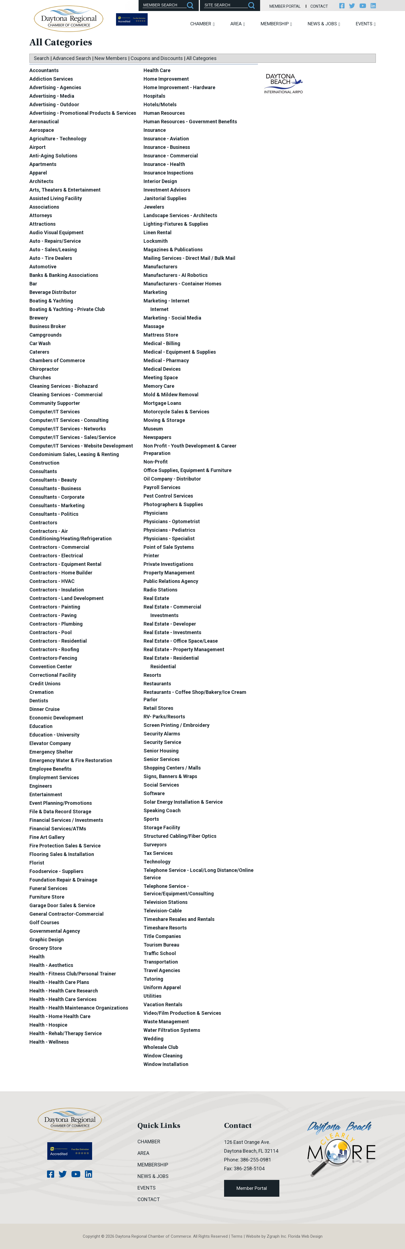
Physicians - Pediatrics (169, 530)
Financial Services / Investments (66, 820)
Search (41, 58)
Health (37, 956)
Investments (164, 615)
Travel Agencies (162, 970)
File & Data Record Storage (60, 811)
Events (366, 24)
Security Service (162, 742)
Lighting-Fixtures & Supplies (176, 224)
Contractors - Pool (50, 632)
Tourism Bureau (161, 945)
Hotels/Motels (160, 104)
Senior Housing (161, 751)
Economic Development (56, 718)
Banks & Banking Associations (63, 275)
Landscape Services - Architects (180, 215)
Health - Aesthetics (51, 965)
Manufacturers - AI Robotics (176, 275)
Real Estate (156, 598)
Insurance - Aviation (166, 138)
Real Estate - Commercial (172, 607)
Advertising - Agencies (55, 87)
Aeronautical (44, 121)
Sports (151, 819)
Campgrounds (45, 335)
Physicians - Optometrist (172, 521)
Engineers (40, 786)
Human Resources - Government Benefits (190, 121)
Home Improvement (166, 79)
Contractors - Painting (54, 607)
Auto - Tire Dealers (50, 258)
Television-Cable (163, 910)
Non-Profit (156, 462)
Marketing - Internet (166, 301)
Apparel (38, 173)
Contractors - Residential (58, 641)
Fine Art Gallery (47, 837)
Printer (151, 555)
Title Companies (162, 936)
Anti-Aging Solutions (53, 156)
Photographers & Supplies (173, 504)
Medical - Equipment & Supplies (180, 352)
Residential (163, 666)
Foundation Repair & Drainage (63, 880)
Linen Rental (158, 232)
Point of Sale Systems (169, 547)
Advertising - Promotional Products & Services (82, 113)
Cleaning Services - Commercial (66, 394)
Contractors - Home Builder (60, 573)
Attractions (42, 224)
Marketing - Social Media (172, 318)
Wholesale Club (161, 1047)
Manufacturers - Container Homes (182, 284)
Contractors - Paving (53, 615)
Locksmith (156, 241)
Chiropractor (44, 369)
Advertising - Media (51, 96)
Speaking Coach (162, 810)
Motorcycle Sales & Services (176, 411)
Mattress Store (161, 335)
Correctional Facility (52, 675)
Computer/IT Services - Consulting (69, 420)
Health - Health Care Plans (59, 982)
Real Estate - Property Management (184, 649)
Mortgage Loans (162, 403)
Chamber (202, 24)
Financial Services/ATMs (57, 828)
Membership (276, 24)
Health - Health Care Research (63, 991)
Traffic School (160, 953)
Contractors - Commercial (59, 547)
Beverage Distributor (52, 292)
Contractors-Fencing (53, 658)
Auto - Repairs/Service (55, 241)
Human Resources (164, 113)
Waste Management (166, 1021)
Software (154, 793)
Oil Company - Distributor (172, 479)
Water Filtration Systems (172, 1030)
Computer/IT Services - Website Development (81, 446)
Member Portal (285, 6)
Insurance (155, 130)
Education (41, 726)
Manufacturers (160, 266)
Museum (153, 429)
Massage (154, 326)
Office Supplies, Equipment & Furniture (188, 470)
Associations (44, 207)
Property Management (169, 573)
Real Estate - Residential (171, 658)
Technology (157, 862)
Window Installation (166, 1064)
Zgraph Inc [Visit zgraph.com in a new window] (276, 1236)
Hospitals (154, 96)
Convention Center (50, 666)
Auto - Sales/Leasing (53, 249)
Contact (319, 6)
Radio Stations (160, 590)
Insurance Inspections (168, 173)
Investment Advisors (167, 190)
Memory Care (159, 386)
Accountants (44, 70)
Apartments (42, 164)
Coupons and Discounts (157, 58)
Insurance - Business (167, 147)
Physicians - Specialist (169, 538)
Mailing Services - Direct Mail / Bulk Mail (189, 258)
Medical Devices (162, 369)
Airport (37, 147)
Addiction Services (51, 79)
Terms (237, 1236)
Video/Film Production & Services (182, 1013)
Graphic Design (46, 939)
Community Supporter (54, 403)
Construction (44, 463)
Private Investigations (168, 564)
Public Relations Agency (171, 581)
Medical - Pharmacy (166, 360)
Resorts (152, 675)
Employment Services (54, 777)
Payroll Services (162, 487)
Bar (33, 284)
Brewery (38, 318)
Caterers (39, 352)
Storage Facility (162, 827)
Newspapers (157, 437)
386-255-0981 (255, 1160)
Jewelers (154, 207)
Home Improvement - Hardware (179, 87)
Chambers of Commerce (57, 360)
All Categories (201, 58)
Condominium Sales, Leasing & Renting (74, 454)
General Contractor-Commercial (66, 914)
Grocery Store (45, 948)
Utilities (152, 996)
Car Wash (40, 343)
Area (237, 24)
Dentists (38, 700)
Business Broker (47, 326)
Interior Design (160, 181)
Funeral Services (48, 888)
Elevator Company (50, 743)
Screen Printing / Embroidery (177, 725)
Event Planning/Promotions (60, 803)
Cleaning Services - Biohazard (63, 386)
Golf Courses (44, 922)
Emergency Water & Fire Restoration (70, 760)
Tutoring (153, 979)
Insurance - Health (164, 164)
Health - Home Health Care (59, 1016)
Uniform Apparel (162, 987)
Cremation (41, 692)
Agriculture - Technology (57, 138)
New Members (111, 58)
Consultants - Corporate (56, 497)
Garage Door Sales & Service (62, 905)
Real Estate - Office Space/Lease (181, 641)
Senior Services (162, 759)
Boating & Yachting (51, 301)
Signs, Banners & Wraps (170, 776)
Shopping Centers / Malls (172, 768)
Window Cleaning (163, 1056)
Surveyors (155, 844)
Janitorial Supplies (165, 198)
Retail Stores (158, 708)
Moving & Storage (164, 420)
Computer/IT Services (54, 411)
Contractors (43, 522)
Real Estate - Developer (170, 624)
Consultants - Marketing (57, 505)
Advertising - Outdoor (54, 104)
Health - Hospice (48, 1025)
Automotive (42, 266)
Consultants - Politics (53, 514)
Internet (159, 309)
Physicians (156, 513)
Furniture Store (46, 897)
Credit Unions (44, 683)
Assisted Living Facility (55, 198)
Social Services (161, 785)
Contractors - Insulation (56, 590)
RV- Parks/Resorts (164, 716)
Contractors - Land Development (66, 598)
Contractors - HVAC (52, 581)
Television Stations (166, 902)
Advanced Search (72, 58)
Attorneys (40, 215)
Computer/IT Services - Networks (67, 429)
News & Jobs (324, 24)
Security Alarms (162, 734)
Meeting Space (161, 377)
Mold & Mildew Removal (171, 394)
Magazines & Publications (173, 249)
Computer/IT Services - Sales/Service (72, 437)
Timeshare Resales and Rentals (179, 919)
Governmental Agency (54, 931)
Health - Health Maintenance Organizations (78, 1008)
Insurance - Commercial (171, 156)
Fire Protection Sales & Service (65, 846)
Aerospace (41, 130)
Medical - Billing (162, 343)
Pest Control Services (168, 496)
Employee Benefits (50, 769)
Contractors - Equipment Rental (65, 564)
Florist (36, 863)
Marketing (155, 292)
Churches (40, 377)
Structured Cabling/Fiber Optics (180, 836)
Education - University (54, 735)
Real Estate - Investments (172, 632)
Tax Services (158, 853)
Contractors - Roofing (54, 649)
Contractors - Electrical (56, 555)
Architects (41, 181)
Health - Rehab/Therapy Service (65, 1033)
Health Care (157, 70)
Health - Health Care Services (63, 999)
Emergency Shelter (51, 752)
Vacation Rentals (163, 1004)
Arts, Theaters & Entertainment (65, 190)
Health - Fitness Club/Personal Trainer (72, 974)
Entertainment (45, 794)
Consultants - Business (55, 488)
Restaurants (157, 683)
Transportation (161, 962)
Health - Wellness (49, 1042)
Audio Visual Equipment (56, 232)
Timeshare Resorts (165, 928)
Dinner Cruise (44, 709)
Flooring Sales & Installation (61, 854)
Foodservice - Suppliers (56, 871)
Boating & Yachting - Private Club (67, 309)
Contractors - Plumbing (56, 624)
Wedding (154, 1038)
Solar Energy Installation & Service (183, 802)
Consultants (43, 471)
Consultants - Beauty (53, 480)
